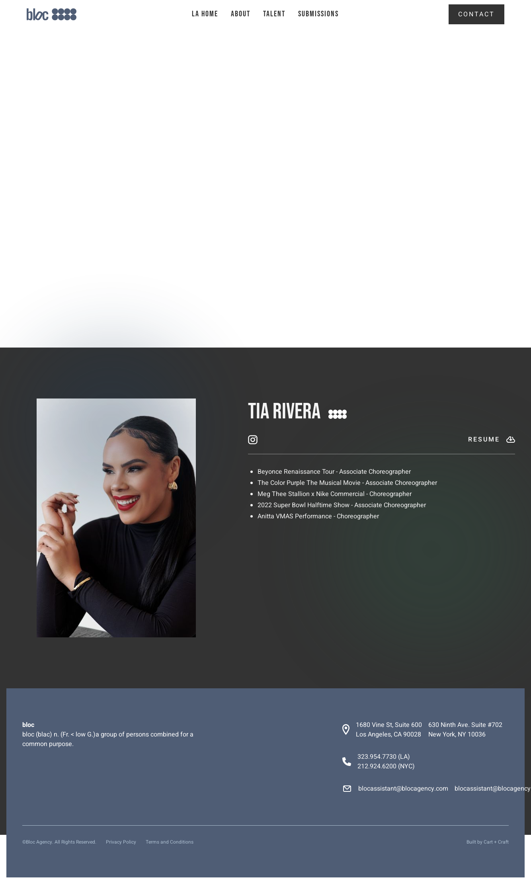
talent (274, 14)
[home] (65, 14)
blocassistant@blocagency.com (403, 788)
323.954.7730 (376, 757)
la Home (205, 14)
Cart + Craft (496, 842)
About (240, 14)
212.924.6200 (376, 766)
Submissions (318, 14)
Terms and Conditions (169, 842)
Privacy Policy (121, 842)
